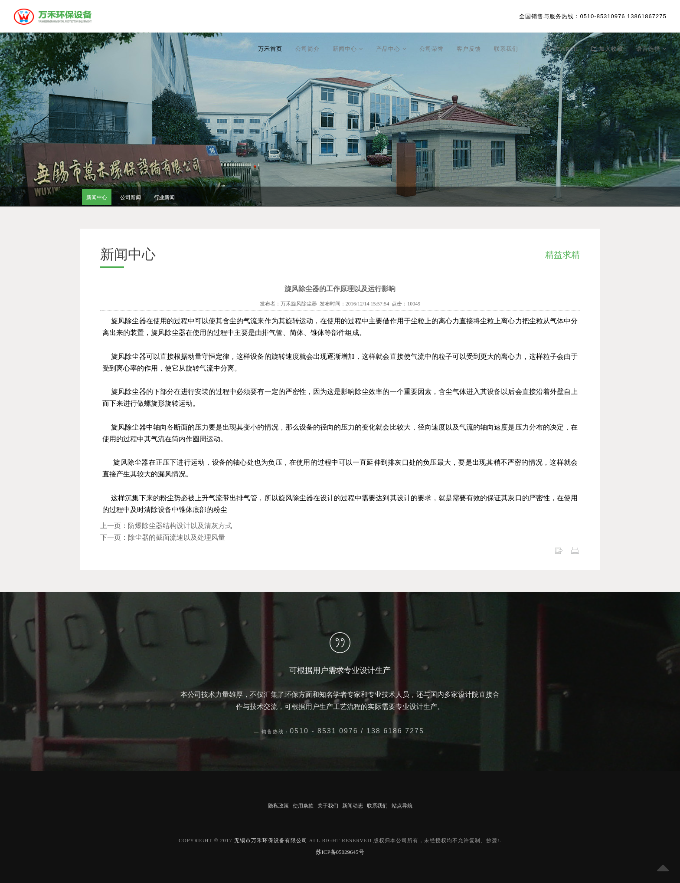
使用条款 (303, 806)
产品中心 (391, 49)
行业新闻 (164, 197)
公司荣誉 (431, 49)
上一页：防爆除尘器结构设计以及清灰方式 (166, 525)
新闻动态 (352, 806)
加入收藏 (607, 49)
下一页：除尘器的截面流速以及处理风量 (162, 537)
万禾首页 (270, 49)
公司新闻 (130, 197)
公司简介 (307, 49)
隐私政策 (278, 806)
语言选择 (651, 49)
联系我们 (506, 49)
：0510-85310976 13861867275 (592, 16)
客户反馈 (469, 49)
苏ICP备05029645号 (340, 852)
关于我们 (327, 806)
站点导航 (402, 806)
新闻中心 (348, 49)
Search (562, 49)
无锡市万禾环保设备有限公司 (270, 840)
